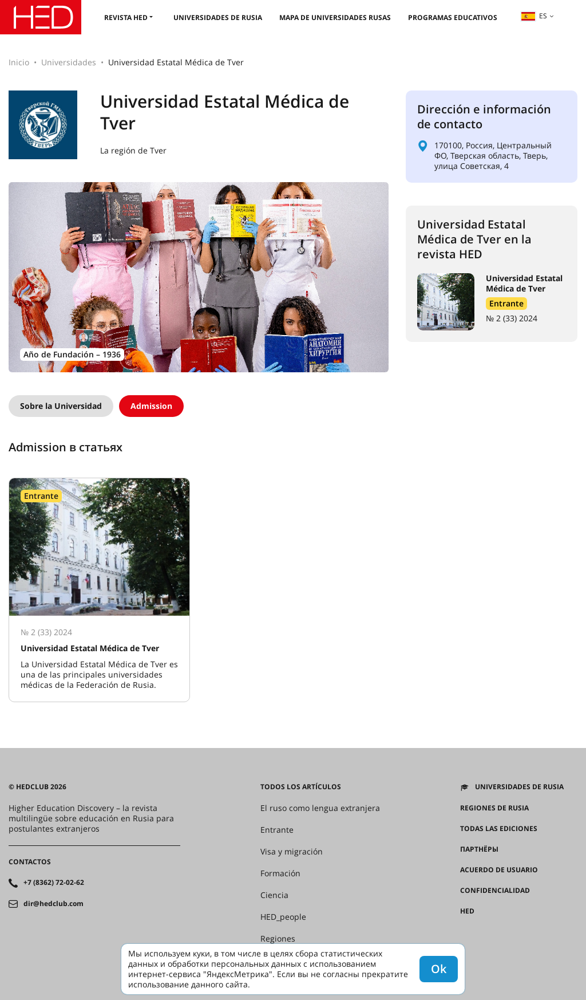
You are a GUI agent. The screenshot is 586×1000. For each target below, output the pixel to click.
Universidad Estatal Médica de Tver (524, 283)
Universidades (68, 62)
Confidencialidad (495, 890)
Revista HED (126, 17)
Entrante (506, 303)
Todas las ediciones (498, 828)
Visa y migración (291, 852)
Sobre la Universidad (61, 405)
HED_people (283, 917)
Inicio (19, 62)
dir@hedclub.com (53, 903)
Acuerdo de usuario (499, 870)
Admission (151, 405)
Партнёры (479, 849)
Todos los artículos (300, 787)
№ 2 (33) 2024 (511, 318)
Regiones (277, 939)
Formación (280, 873)
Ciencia (274, 895)
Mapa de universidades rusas (335, 17)
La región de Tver (133, 150)
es (534, 16)
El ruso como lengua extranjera (320, 808)
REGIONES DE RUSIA (494, 808)
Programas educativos (452, 17)
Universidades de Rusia (217, 17)
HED (467, 911)
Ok (438, 969)
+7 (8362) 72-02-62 (53, 882)
